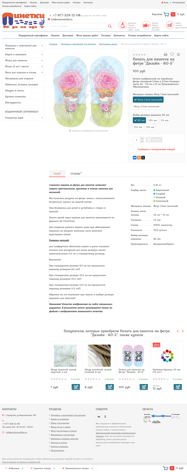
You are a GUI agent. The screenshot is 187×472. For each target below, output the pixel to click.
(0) (59, 379)
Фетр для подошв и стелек (20, 72)
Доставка (44, 2)
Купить (156, 140)
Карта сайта (30, 6)
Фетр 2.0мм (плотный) (147, 106)
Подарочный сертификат (14, 2)
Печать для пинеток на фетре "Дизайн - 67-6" (132, 371)
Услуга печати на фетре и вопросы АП (21, 461)
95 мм (141, 120)
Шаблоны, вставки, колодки (21, 84)
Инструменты (13, 102)
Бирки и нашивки (15, 54)
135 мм (150, 127)
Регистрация (178, 2)
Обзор (57, 173)
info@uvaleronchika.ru (61, 19)
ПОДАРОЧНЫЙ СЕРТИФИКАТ (22, 112)
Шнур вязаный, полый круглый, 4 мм (63, 371)
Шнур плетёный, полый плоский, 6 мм (98, 371)
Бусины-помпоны (15, 96)
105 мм (153, 120)
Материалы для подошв (19, 78)
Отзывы (76, 2)
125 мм (138, 127)
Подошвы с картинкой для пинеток (20, 46)
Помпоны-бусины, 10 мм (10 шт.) (166, 371)
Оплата (33, 2)
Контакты (88, 2)
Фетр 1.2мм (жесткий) (150, 99)
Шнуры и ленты (14, 90)
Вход (165, 2)
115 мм (164, 120)
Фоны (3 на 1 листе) (17, 66)
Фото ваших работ (61, 2)
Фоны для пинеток (16, 60)
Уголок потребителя (11, 6)
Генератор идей (14, 118)
